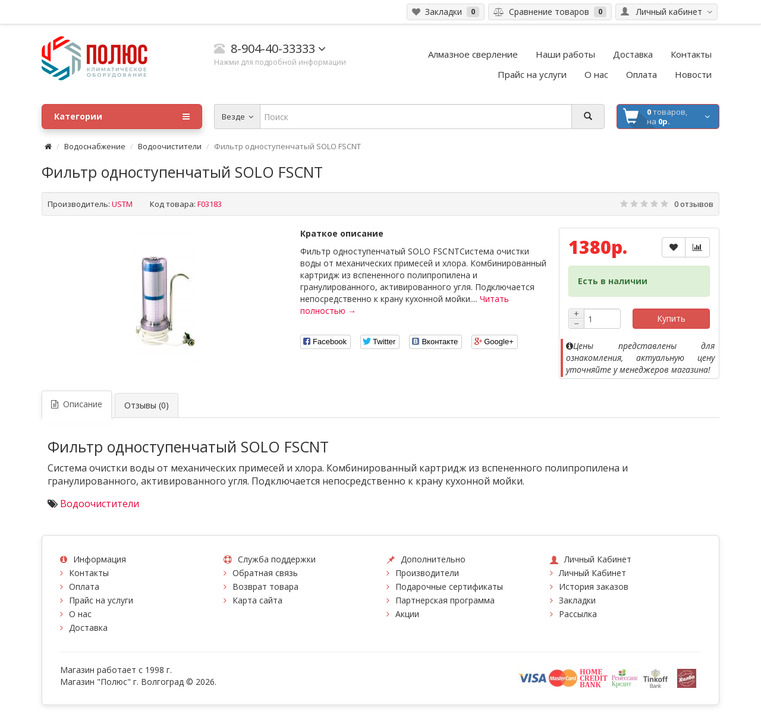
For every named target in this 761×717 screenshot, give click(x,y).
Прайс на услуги (101, 600)
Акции (407, 613)
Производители (427, 572)
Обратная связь (265, 572)
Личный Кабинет (592, 572)
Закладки (577, 600)
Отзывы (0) (146, 405)
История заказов (593, 586)
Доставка (88, 627)
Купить (671, 318)
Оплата (84, 586)
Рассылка (578, 613)
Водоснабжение (94, 146)
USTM (122, 204)
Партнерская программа (445, 600)
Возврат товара (265, 586)
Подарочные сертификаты (449, 586)
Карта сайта (257, 600)
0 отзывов (693, 204)
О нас (80, 613)
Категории (122, 116)
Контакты (89, 572)
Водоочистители (170, 146)
